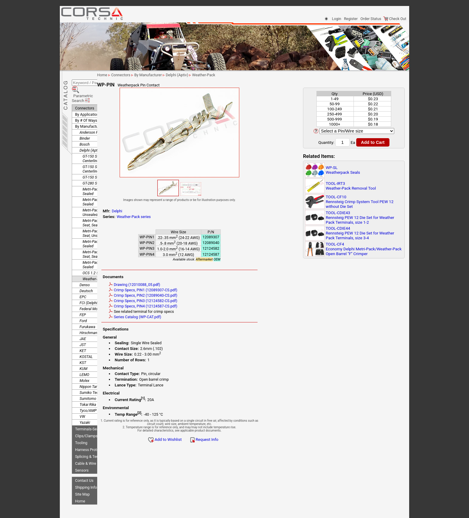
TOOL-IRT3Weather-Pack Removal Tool (351, 186)
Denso (85, 268)
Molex (84, 363)
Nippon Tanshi (91, 369)
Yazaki (85, 405)
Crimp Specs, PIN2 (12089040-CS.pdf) (182, 295)
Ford (83, 303)
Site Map (82, 477)
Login (336, 18)
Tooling (81, 425)
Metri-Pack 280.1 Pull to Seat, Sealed (102, 237)
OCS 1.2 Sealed (95, 256)
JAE (83, 321)
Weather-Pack (94, 262)
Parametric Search (93, 83)
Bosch (85, 127)
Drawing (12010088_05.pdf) (173, 284)
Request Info (243, 439)
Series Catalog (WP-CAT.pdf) (174, 317)
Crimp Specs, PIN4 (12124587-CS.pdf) (182, 306)
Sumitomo (88, 381)
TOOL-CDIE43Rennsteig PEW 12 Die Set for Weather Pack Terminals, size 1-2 (360, 217)
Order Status (370, 18)
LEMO (84, 357)
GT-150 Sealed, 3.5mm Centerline (101, 141)
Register (351, 18)
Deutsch (86, 274)
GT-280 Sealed (94, 166)
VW (82, 399)
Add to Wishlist (204, 439)
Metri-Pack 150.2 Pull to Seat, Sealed (102, 205)
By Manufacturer (89, 109)
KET (83, 333)
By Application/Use (91, 97)
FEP (83, 297)
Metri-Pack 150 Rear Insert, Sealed (104, 184)
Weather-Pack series (173, 216)
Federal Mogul (91, 292)
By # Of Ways (86, 103)
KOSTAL (86, 339)
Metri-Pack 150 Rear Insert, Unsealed (104, 195)
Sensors (82, 453)
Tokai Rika (88, 387)
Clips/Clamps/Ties (90, 419)
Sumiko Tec (89, 375)
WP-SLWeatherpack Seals (343, 170)
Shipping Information (92, 470)
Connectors (84, 91)
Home (80, 484)
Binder (85, 121)
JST (83, 327)
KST (83, 345)
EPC (83, 280)
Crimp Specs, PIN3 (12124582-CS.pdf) (182, 300)
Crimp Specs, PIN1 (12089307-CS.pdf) (182, 290)
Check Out (394, 18)
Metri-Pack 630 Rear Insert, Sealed (104, 247)
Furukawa (87, 309)
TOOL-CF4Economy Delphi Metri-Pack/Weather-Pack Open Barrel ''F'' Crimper (364, 249)
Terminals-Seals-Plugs (93, 412)
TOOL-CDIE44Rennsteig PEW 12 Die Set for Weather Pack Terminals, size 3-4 (360, 233)
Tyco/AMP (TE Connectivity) (102, 393)
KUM (83, 351)
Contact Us (84, 463)
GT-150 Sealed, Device (100, 160)
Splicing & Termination (93, 439)
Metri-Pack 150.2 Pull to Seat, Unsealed (102, 216)
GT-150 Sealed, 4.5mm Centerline (101, 151)
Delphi (156, 211)
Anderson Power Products (101, 115)
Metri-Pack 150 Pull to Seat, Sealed (105, 174)
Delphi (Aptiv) (90, 133)
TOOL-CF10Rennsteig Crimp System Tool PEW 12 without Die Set (360, 201)
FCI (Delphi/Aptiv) (94, 286)
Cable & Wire (85, 446)
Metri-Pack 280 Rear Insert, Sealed (104, 226)
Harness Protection (91, 432)
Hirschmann (89, 315)
